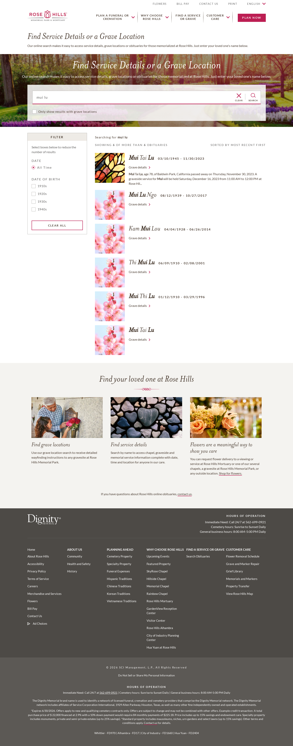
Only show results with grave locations (67, 111)
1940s (42, 209)
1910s (42, 186)
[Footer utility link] (74, 556)
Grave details (138, 167)
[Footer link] (31, 549)
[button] (232, 5)
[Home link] (47, 15)
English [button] (253, 3)
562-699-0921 (256, 522)
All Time (42, 167)
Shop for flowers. (230, 473)
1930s (42, 201)
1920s (42, 193)
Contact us (150, 723)
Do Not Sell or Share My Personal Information (146, 675)
